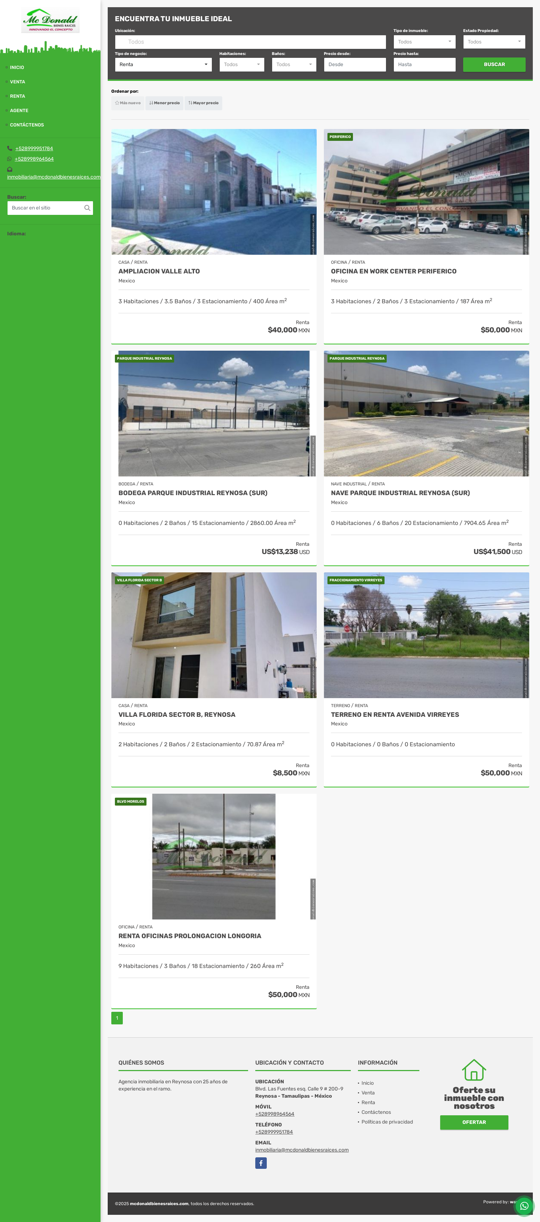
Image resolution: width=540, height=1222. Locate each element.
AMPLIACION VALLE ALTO (159, 271)
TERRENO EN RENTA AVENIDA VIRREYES (395, 715)
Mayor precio (203, 103)
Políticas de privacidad (387, 1122)
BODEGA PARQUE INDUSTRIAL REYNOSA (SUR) (192, 493)
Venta (17, 81)
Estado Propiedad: (481, 30)
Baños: (278, 53)
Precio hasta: (406, 53)
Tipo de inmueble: (411, 30)
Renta (17, 96)
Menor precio (164, 103)
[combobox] (425, 42)
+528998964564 (34, 159)
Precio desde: (337, 53)
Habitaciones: (232, 53)
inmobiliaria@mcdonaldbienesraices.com (54, 177)
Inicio (17, 67)
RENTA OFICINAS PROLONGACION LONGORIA (189, 936)
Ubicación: (125, 30)
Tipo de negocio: (131, 53)
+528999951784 (34, 149)
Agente (19, 110)
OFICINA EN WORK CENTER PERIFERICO (394, 271)
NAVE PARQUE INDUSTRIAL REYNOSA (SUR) (400, 493)
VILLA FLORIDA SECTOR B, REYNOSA (177, 715)
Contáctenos (27, 125)
